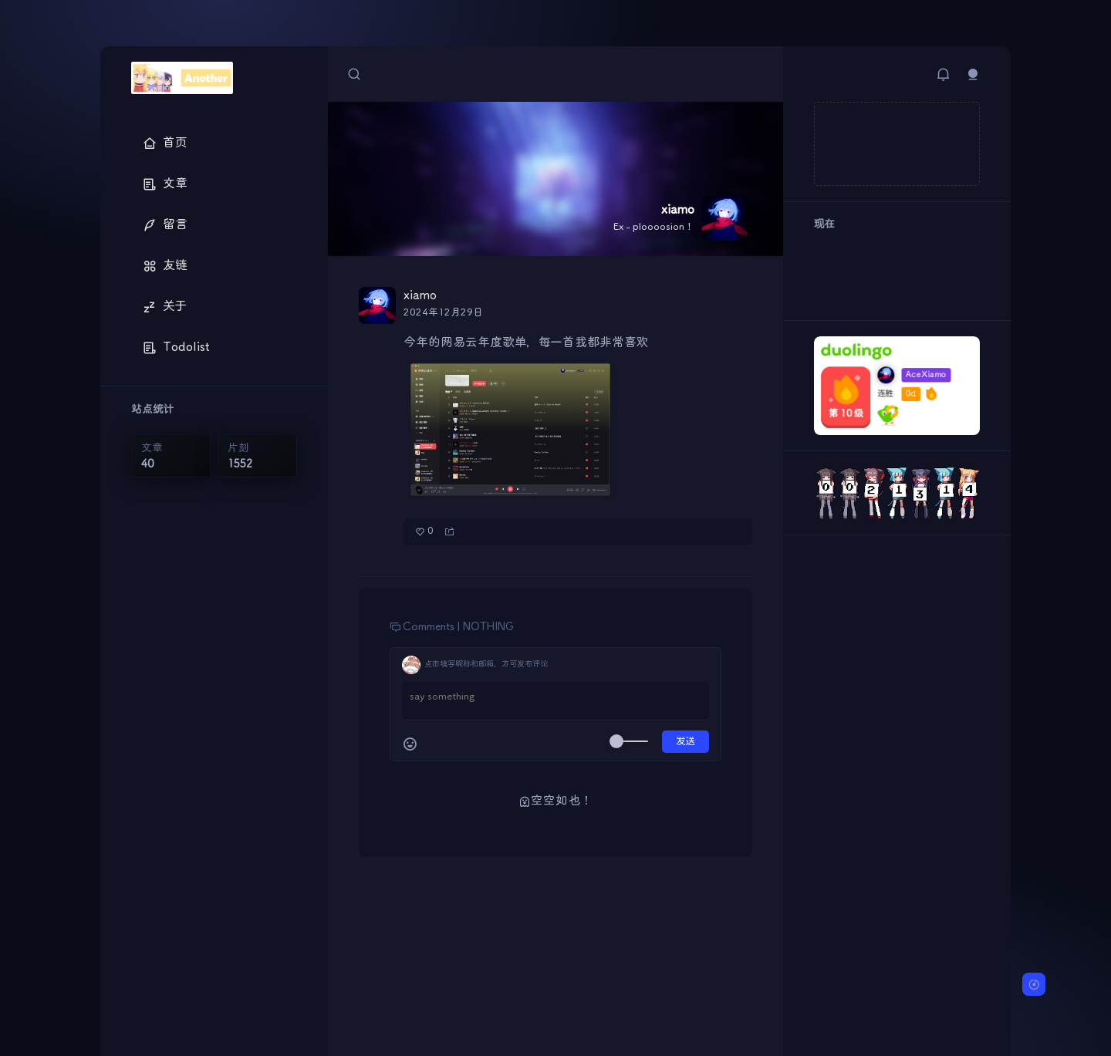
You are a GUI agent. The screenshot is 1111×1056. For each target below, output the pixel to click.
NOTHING (488, 627)
